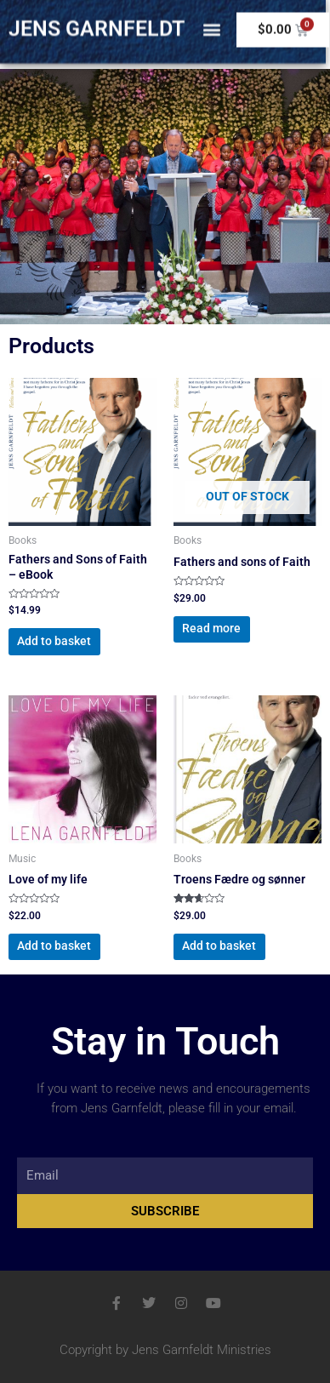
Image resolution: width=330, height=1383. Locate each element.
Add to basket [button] (54, 641)
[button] (211, 24)
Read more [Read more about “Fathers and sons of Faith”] (211, 628)
